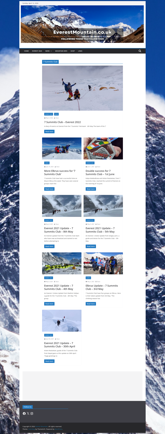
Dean (57, 118)
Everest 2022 (48, 114)
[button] (51, 51)
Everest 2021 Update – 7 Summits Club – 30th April (59, 344)
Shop (73, 51)
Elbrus (47, 163)
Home (26, 51)
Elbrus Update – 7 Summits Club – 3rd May (102, 287)
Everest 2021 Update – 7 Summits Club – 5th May (100, 229)
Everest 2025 (37, 51)
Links (80, 51)
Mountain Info (61, 51)
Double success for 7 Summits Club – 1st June (100, 172)
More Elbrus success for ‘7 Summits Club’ (59, 172)
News (47, 51)
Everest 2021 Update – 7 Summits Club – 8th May (58, 229)
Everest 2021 (90, 163)
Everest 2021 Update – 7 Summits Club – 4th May (58, 287)
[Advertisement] (82, 386)
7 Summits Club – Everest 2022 (62, 122)
